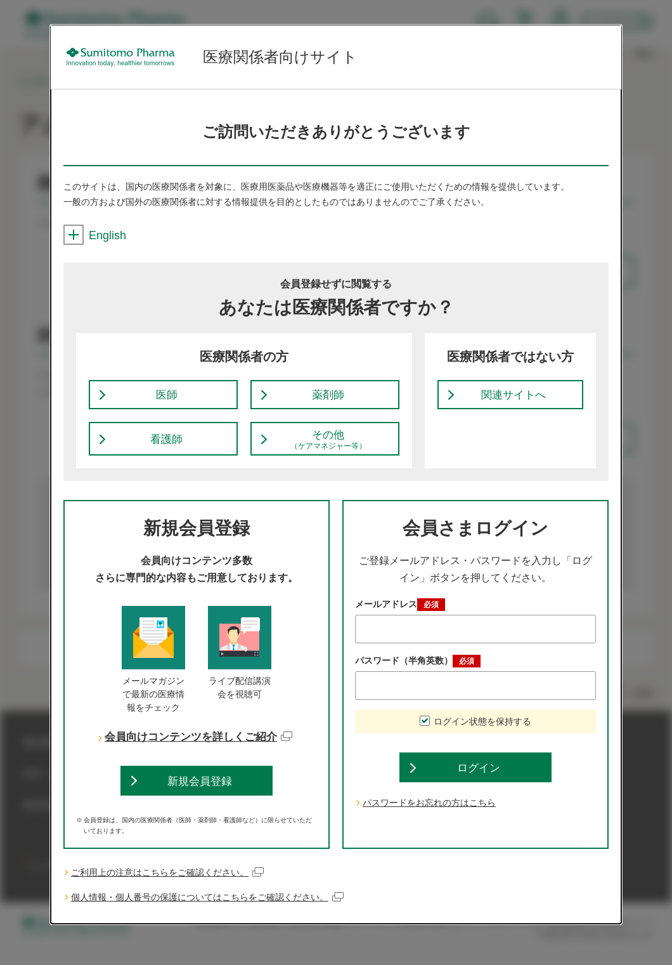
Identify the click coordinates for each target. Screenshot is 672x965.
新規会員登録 (199, 792)
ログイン (478, 779)
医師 (166, 398)
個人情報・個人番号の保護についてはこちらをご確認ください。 (207, 911)
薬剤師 (328, 398)
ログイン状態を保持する (482, 730)
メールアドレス (400, 613)
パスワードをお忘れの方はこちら (429, 817)
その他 (328, 447)
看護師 (167, 446)
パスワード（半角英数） (418, 670)
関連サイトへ (513, 398)
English (94, 235)
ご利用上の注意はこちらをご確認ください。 (167, 886)
